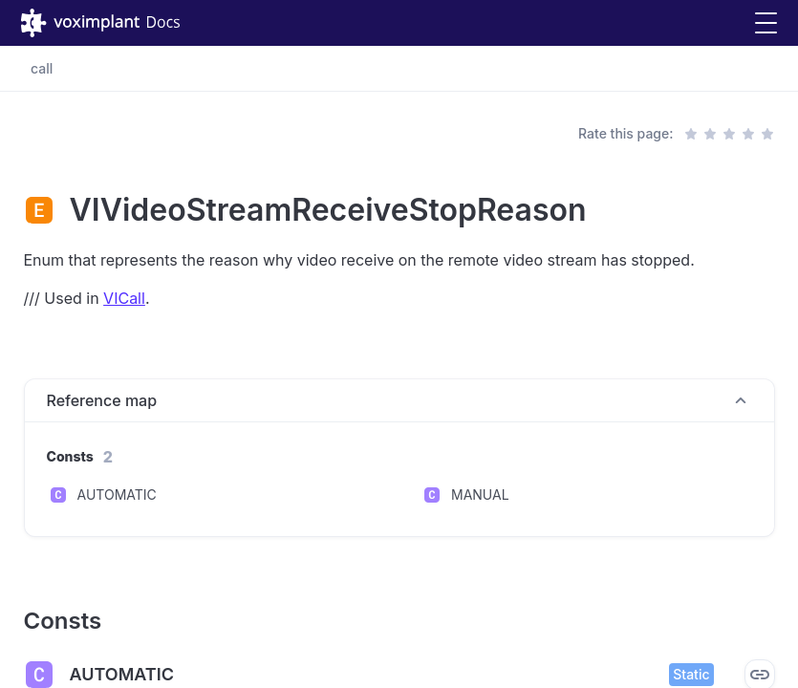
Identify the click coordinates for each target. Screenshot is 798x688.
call (42, 68)
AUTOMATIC (117, 494)
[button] (766, 23)
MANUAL (480, 494)
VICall (124, 298)
